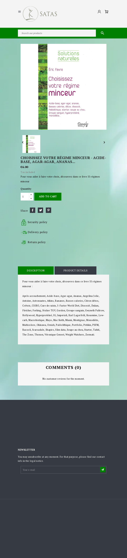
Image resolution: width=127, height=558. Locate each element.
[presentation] (48, 483)
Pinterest (48, 210)
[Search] (63, 33)
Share (32, 210)
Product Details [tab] (76, 270)
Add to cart (48, 196)
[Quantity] (25, 197)
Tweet (40, 210)
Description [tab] (36, 270)
